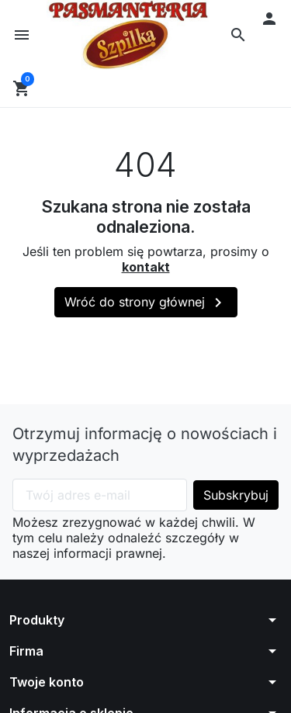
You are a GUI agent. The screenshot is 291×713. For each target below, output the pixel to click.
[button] (238, 35)
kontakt (146, 268)
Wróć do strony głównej (145, 305)
